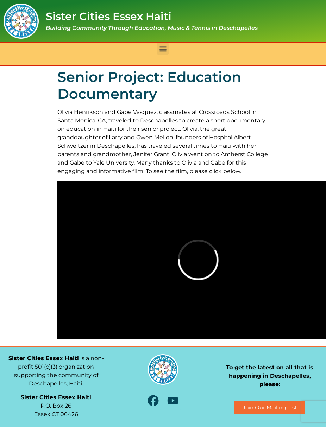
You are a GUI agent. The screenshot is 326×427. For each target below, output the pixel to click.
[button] (163, 49)
